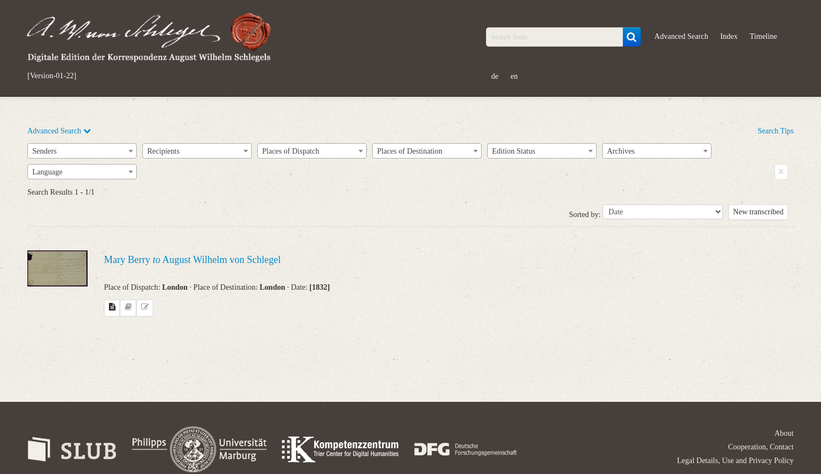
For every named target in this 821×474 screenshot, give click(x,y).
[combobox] (82, 151)
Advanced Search (681, 36)
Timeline (763, 36)
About (784, 433)
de (495, 76)
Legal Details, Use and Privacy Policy (735, 461)
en (514, 76)
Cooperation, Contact (761, 447)
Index (729, 36)
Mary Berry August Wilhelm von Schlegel (192, 259)
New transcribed (758, 212)
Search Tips (776, 131)
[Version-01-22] (51, 76)
